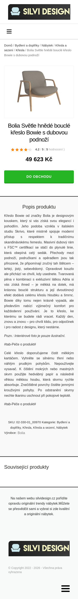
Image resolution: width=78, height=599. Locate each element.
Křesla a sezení (43, 427)
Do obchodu (39, 176)
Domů (8, 45)
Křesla (20, 50)
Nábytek (47, 45)
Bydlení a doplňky (27, 45)
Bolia (21, 433)
